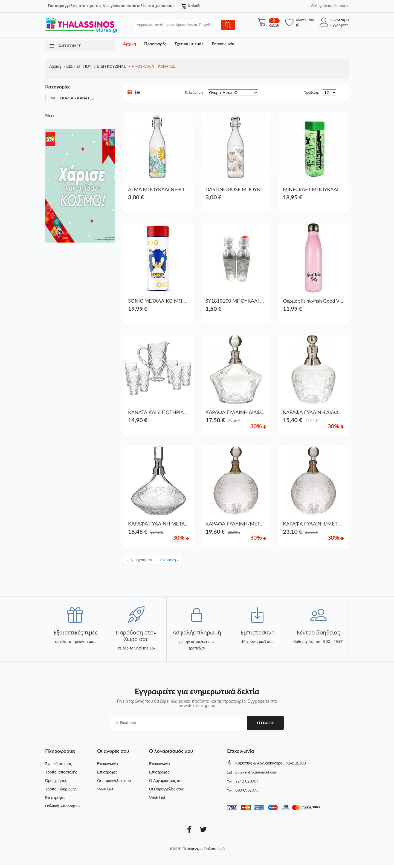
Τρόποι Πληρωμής (61, 789)
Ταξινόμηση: (194, 92)
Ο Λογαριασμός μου (330, 5)
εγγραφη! (265, 723)
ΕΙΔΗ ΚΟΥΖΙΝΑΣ (111, 66)
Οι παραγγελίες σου (114, 780)
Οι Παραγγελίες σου (166, 789)
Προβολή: (311, 92)
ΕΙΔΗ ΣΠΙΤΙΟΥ (79, 66)
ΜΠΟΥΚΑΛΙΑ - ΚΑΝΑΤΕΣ (153, 66)
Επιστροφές (55, 797)
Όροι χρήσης (56, 780)
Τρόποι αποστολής (61, 772)
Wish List (105, 789)
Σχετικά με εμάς (188, 43)
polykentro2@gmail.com (256, 772)
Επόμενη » (169, 560)
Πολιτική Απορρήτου (62, 806)
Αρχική (129, 43)
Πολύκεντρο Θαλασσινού (203, 849)
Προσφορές (155, 43)
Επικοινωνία (223, 43)
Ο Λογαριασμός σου (166, 780)
